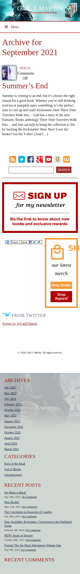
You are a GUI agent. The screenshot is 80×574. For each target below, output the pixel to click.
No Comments (29, 497)
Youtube (48, 159)
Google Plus (39, 159)
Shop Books (61, 285)
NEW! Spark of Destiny (18, 535)
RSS (12, 159)
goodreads (57, 159)
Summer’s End (25, 85)
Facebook (30, 159)
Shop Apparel (61, 296)
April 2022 (10, 443)
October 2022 (12, 432)
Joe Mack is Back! (15, 492)
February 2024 (13, 404)
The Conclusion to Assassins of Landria (28, 512)
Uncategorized (13, 474)
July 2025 (10, 387)
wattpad (66, 159)
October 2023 (12, 410)
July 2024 (10, 399)
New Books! (11, 502)
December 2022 (13, 427)
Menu (11, 27)
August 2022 (12, 438)
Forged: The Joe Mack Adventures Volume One (32, 545)
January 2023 (12, 421)
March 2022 (11, 449)
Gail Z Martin (12, 469)
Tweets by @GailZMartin (19, 323)
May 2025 (10, 393)
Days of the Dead (14, 463)
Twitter (21, 159)
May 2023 (10, 415)
